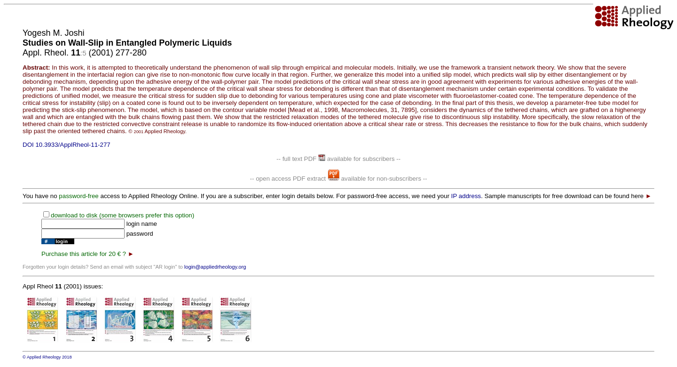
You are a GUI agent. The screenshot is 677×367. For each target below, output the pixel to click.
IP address (466, 195)
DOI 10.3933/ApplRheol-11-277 (66, 144)
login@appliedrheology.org (215, 267)
